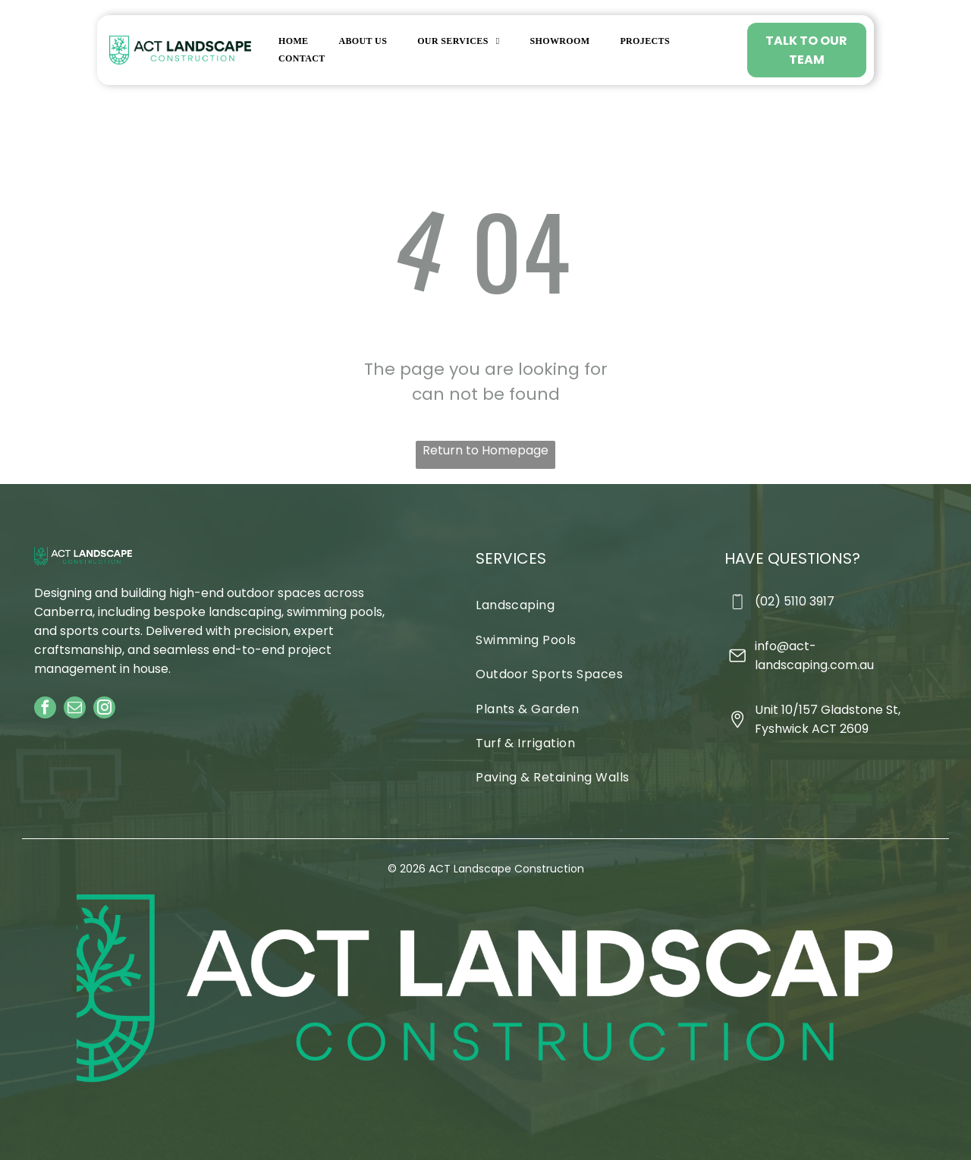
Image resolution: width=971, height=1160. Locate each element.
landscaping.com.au (814, 665)
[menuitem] (293, 41)
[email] (75, 709)
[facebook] (45, 709)
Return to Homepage (485, 450)
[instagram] (104, 709)
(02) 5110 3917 (794, 601)
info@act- (785, 646)
